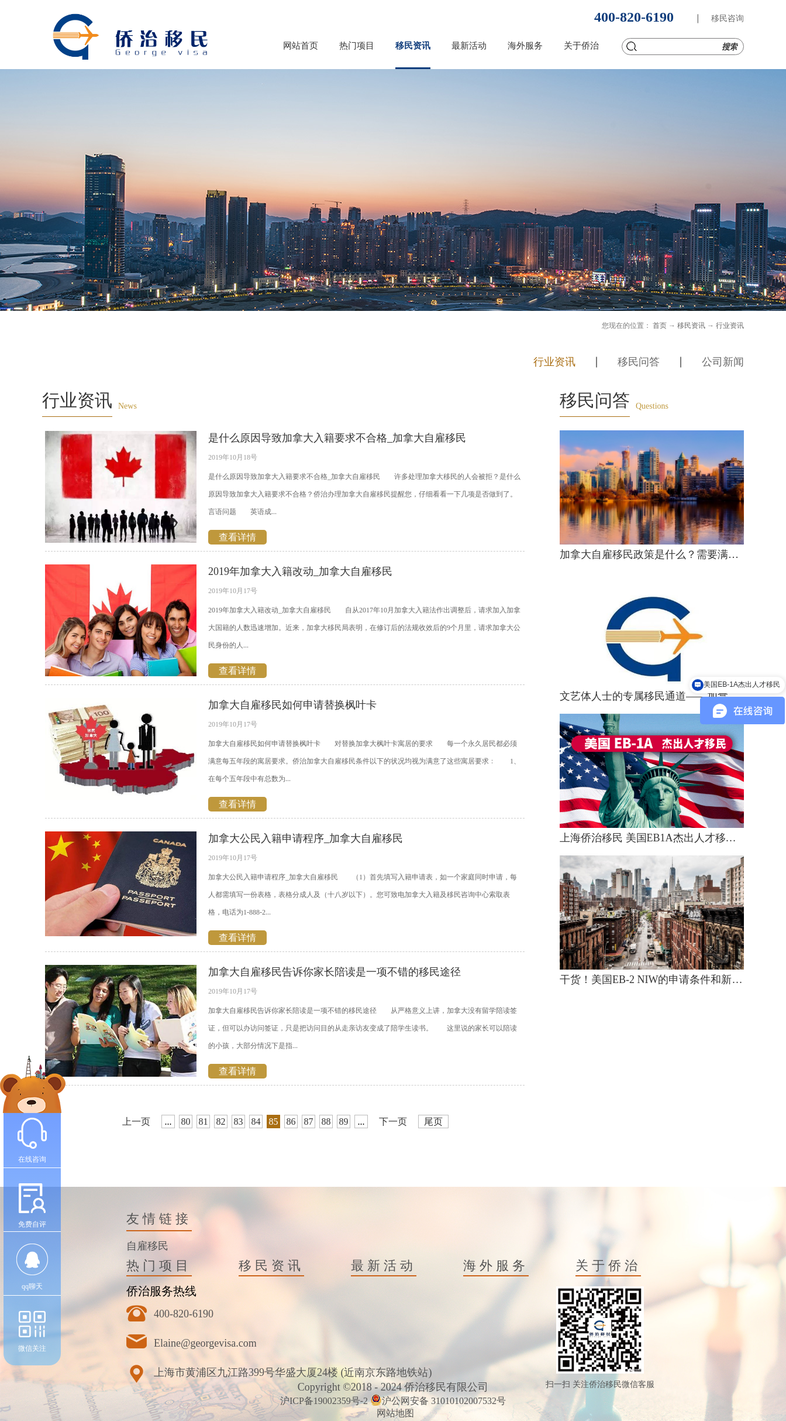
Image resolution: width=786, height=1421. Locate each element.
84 (256, 1121)
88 (326, 1121)
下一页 (393, 1121)
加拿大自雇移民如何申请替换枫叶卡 (292, 705)
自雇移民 (147, 1246)
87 (308, 1121)
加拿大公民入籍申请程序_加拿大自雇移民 (305, 838)
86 (291, 1121)
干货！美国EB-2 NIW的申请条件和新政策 (656, 979)
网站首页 (300, 45)
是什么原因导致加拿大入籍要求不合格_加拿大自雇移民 (337, 438)
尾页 (433, 1121)
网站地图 (393, 1413)
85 (273, 1121)
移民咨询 (727, 18)
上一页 (136, 1121)
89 (344, 1121)
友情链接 (159, 1218)
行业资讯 (730, 325)
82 (221, 1121)
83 (238, 1121)
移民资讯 (691, 325)
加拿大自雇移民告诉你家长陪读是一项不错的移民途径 (334, 972)
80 (186, 1121)
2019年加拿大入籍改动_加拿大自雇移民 (300, 571)
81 (203, 1121)
